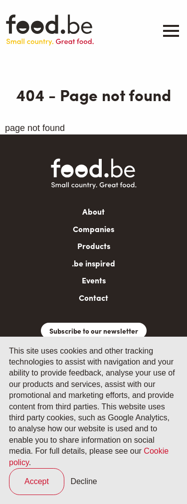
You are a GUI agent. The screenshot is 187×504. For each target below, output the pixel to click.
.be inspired (93, 263)
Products (93, 246)
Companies (93, 229)
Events (94, 280)
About (93, 211)
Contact (93, 297)
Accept (36, 481)
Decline (83, 481)
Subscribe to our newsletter (93, 331)
